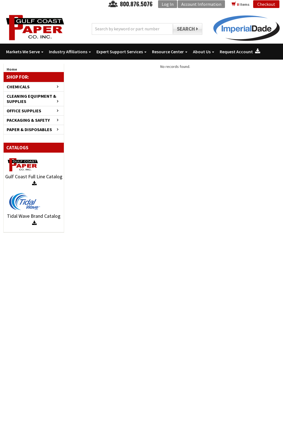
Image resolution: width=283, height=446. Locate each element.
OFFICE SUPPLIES (24, 110)
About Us (203, 51)
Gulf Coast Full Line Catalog (33, 179)
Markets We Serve (24, 51)
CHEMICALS (18, 86)
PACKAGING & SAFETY (28, 120)
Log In (168, 4)
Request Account (240, 51)
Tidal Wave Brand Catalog (34, 219)
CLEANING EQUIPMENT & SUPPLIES (31, 99)
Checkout (266, 4)
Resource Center (169, 51)
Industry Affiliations (70, 51)
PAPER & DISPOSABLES (29, 129)
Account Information (201, 4)
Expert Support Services (121, 51)
